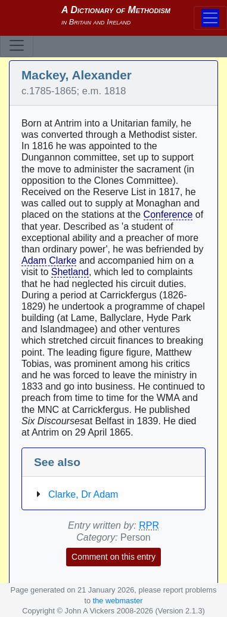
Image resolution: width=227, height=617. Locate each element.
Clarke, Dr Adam (83, 494)
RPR (149, 525)
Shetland (70, 272)
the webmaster (118, 600)
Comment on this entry (113, 557)
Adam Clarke (48, 260)
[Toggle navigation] (16, 45)
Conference (168, 214)
